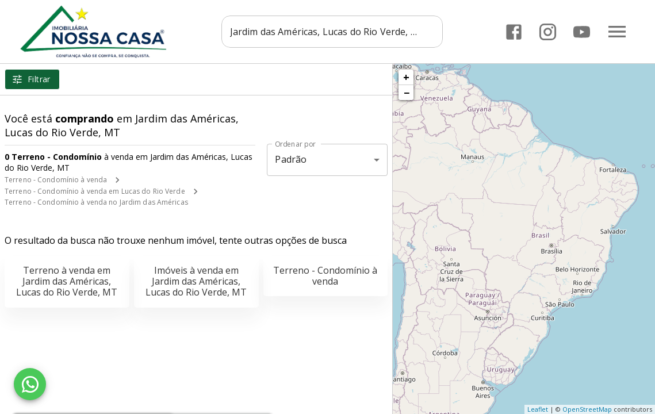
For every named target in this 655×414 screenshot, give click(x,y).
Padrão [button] (291, 159)
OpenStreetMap (587, 409)
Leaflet (537, 409)
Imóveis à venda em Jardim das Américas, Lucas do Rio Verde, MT (196, 281)
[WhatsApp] (30, 384)
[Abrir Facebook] (514, 32)
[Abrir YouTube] (582, 32)
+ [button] (406, 77)
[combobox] (335, 32)
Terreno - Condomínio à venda (56, 180)
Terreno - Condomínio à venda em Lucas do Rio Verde (95, 191)
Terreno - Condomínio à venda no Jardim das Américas (96, 202)
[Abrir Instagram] (548, 32)
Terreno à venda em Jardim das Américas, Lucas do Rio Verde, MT (66, 281)
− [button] (406, 92)
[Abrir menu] (617, 31)
